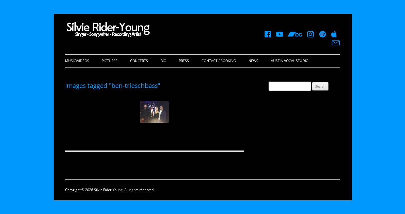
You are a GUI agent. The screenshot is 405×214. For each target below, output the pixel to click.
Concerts (139, 60)
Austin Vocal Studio (289, 60)
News (253, 60)
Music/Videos (77, 60)
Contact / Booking (218, 60)
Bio (163, 60)
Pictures (110, 60)
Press (184, 60)
